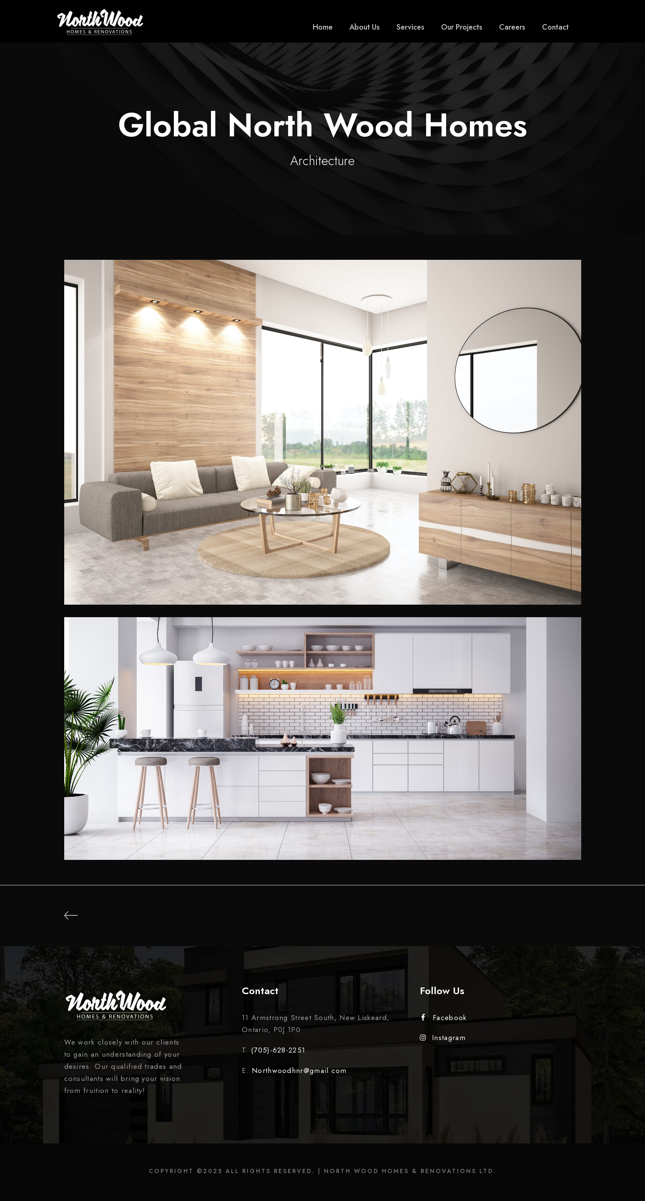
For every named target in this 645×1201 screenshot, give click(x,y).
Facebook (444, 1018)
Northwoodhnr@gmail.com (299, 1070)
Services (410, 27)
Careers (512, 27)
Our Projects (461, 27)
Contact (555, 27)
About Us (364, 27)
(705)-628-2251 (278, 1050)
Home (323, 27)
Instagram (443, 1038)
